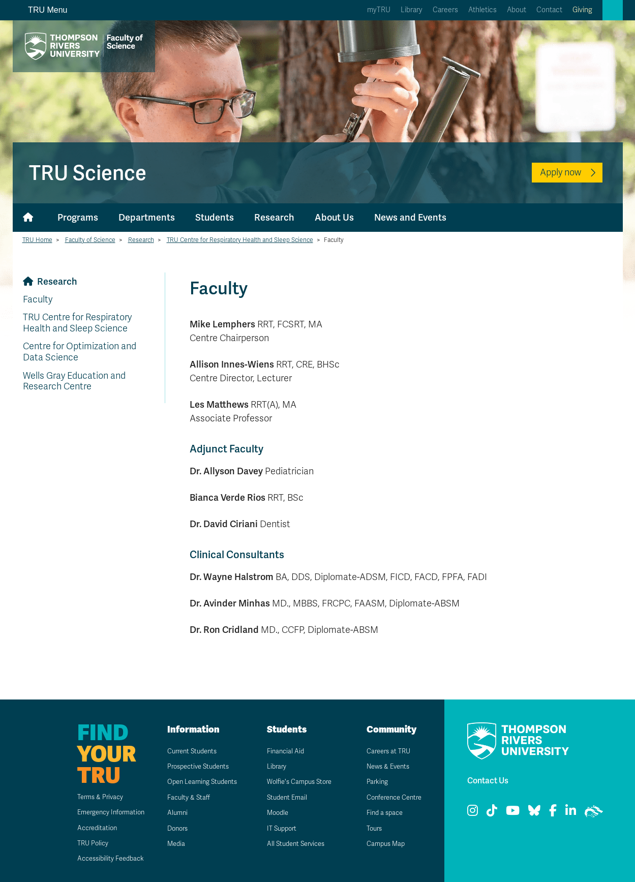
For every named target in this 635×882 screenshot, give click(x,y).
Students (214, 217)
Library (411, 10)
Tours (368, 828)
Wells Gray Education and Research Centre (74, 381)
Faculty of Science (90, 240)
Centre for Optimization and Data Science (79, 352)
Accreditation (84, 828)
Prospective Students (194, 766)
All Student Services (291, 843)
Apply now (560, 172)
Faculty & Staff (183, 808)
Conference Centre (390, 797)
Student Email (282, 797)
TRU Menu (42, 10)
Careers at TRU (383, 751)
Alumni (171, 824)
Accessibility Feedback (99, 858)
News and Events (410, 217)
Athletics (482, 10)
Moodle (272, 812)
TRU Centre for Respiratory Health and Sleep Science (240, 240)
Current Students (188, 751)
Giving (582, 10)
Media (169, 854)
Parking (371, 781)
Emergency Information (100, 812)
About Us (334, 217)
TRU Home (37, 240)
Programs (77, 217)
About (516, 10)
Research (274, 217)
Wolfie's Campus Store (295, 781)
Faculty (37, 299)
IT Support (276, 828)
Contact (549, 10)
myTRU (378, 10)
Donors (172, 839)
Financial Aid (279, 751)
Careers (445, 10)
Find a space (379, 812)
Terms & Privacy (88, 797)
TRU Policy (80, 843)
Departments (146, 217)
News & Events (383, 766)
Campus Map (380, 843)
